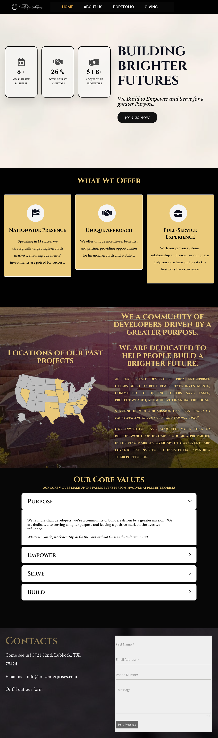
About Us (93, 6)
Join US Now (137, 117)
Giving (151, 6)
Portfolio (123, 6)
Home (67, 6)
